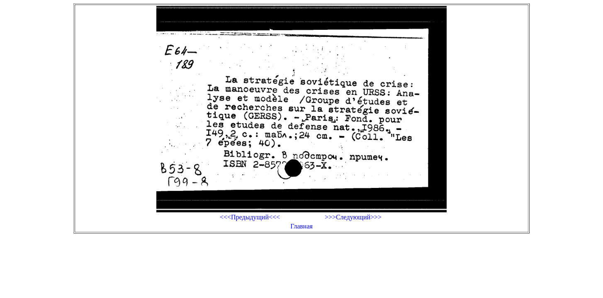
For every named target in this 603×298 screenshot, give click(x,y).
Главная (301, 226)
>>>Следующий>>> (353, 217)
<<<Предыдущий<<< (250, 217)
